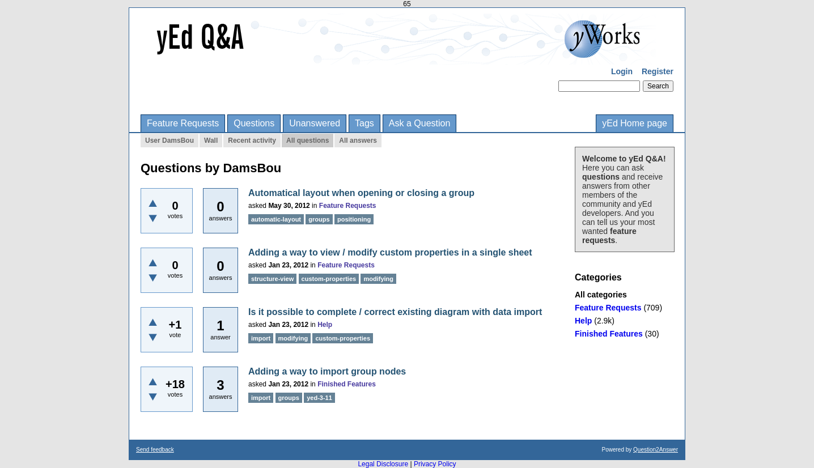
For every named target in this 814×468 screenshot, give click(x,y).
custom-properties (329, 278)
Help (583, 320)
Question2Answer (655, 449)
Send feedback (155, 449)
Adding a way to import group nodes (327, 371)
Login (622, 71)
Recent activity (252, 140)
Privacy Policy (435, 464)
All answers (358, 140)
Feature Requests (183, 123)
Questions (254, 123)
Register (657, 71)
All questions (307, 140)
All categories (601, 294)
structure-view (272, 278)
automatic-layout (276, 219)
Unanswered (314, 123)
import (260, 338)
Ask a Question (420, 123)
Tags (364, 123)
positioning (354, 219)
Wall (211, 140)
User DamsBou (169, 140)
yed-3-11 (319, 397)
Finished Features (609, 333)
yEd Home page (634, 123)
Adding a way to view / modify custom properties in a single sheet (390, 252)
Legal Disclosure (383, 464)
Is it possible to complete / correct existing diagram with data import (395, 312)
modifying (378, 278)
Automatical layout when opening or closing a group (361, 193)
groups (318, 219)
